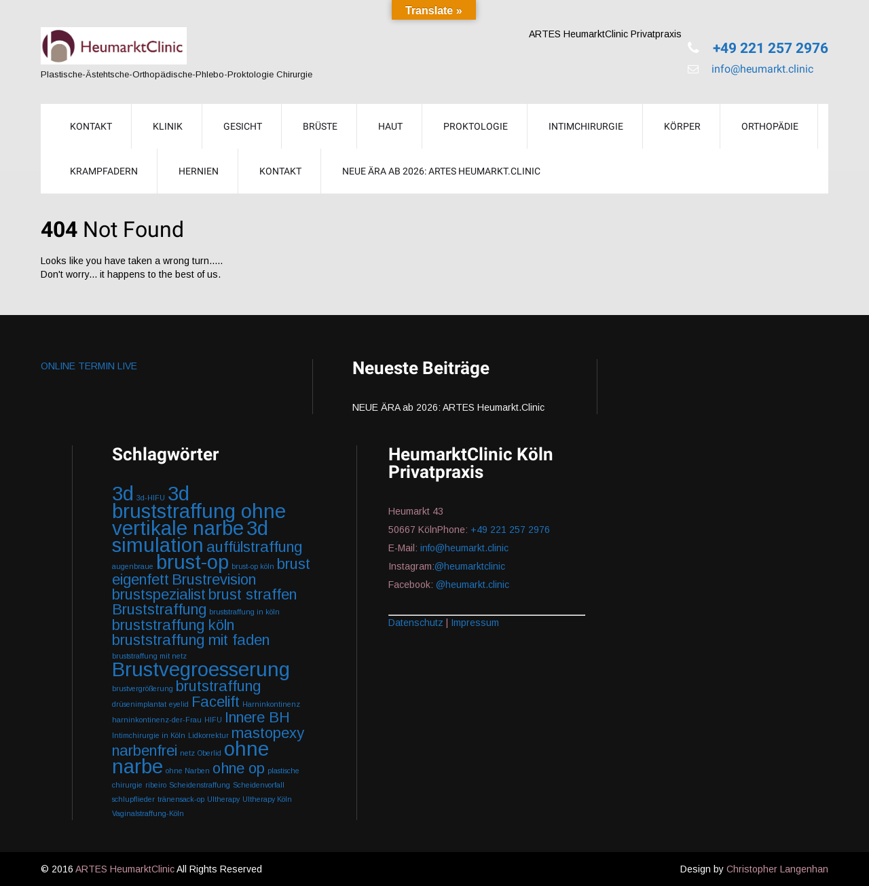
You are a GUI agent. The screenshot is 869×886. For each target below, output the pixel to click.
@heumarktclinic (471, 566)
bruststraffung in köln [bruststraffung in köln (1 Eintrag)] (244, 612)
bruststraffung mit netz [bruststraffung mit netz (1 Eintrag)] (149, 656)
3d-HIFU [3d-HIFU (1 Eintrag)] (150, 498)
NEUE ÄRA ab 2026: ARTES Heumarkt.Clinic (441, 171)
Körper (682, 126)
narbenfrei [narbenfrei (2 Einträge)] (144, 750)
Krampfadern (104, 171)
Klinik (168, 126)
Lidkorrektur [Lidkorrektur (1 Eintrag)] (208, 735)
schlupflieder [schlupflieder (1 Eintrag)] (133, 799)
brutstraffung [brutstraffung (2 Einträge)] (218, 686)
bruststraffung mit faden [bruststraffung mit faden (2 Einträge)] (191, 639)
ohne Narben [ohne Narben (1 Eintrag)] (188, 771)
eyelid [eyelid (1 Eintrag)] (179, 704)
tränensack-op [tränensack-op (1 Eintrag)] (181, 799)
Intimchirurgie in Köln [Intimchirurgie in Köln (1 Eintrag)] (148, 735)
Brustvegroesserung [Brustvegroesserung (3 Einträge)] (201, 669)
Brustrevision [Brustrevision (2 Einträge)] (214, 579)
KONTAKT (91, 126)
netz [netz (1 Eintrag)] (187, 753)
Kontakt (280, 171)
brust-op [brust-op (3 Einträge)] (192, 562)
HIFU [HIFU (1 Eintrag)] (213, 720)
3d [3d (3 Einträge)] (123, 493)
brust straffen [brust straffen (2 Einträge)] (252, 594)
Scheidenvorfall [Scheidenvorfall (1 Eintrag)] (258, 785)
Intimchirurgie (586, 126)
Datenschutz (415, 622)
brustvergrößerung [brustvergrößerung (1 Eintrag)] (142, 688)
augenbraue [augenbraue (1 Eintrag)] (132, 566)
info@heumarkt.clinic (761, 68)
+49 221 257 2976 (768, 48)
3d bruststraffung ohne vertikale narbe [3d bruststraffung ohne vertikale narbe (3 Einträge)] (199, 510)
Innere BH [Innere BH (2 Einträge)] (257, 717)
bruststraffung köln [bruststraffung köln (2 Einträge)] (173, 624)
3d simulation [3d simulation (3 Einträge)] (190, 536)
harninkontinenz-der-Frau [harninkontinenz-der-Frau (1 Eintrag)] (157, 720)
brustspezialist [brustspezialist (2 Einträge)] (159, 594)
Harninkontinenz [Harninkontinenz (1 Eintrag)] (271, 704)
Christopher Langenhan (777, 869)
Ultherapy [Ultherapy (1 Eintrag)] (223, 799)
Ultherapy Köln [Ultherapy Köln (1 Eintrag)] (267, 799)
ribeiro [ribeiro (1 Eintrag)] (155, 785)
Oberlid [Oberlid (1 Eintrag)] (209, 753)
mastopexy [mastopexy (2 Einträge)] (268, 732)
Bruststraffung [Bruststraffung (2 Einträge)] (159, 609)
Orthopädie (769, 126)
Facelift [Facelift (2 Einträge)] (215, 701)
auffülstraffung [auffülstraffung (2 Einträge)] (254, 546)
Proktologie (475, 126)
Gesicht (242, 126)
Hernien (199, 171)
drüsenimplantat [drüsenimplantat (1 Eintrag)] (139, 704)
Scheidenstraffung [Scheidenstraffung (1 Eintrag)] (199, 785)
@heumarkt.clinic (472, 584)
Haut (390, 126)
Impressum (475, 622)
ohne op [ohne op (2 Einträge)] (238, 768)
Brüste (320, 126)
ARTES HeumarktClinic (124, 869)
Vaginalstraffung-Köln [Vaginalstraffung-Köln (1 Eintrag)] (148, 813)
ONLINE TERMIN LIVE (89, 366)
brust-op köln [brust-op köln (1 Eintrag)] (253, 566)
